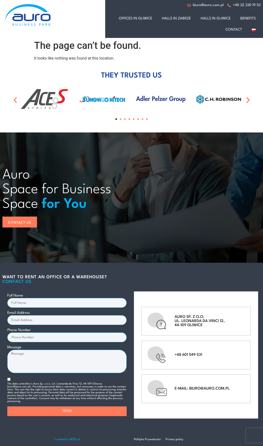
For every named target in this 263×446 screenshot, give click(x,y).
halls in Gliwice (216, 18)
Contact (233, 30)
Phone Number (19, 330)
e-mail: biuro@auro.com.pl (202, 389)
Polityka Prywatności (147, 439)
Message (14, 347)
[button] (15, 100)
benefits (248, 18)
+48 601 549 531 (188, 355)
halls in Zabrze (176, 18)
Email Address (18, 313)
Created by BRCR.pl (67, 439)
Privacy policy (174, 439)
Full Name (15, 295)
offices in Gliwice (135, 18)
